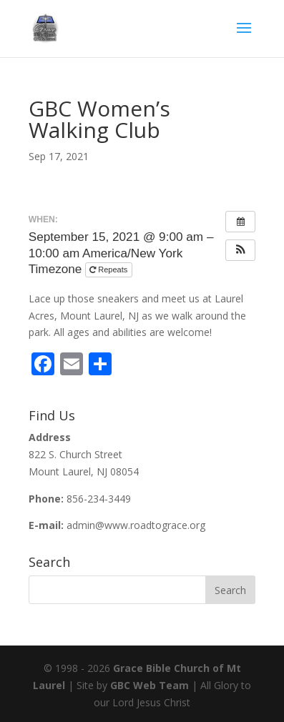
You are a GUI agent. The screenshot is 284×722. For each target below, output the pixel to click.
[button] (240, 250)
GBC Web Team (149, 685)
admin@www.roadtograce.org (136, 525)
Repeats (109, 269)
